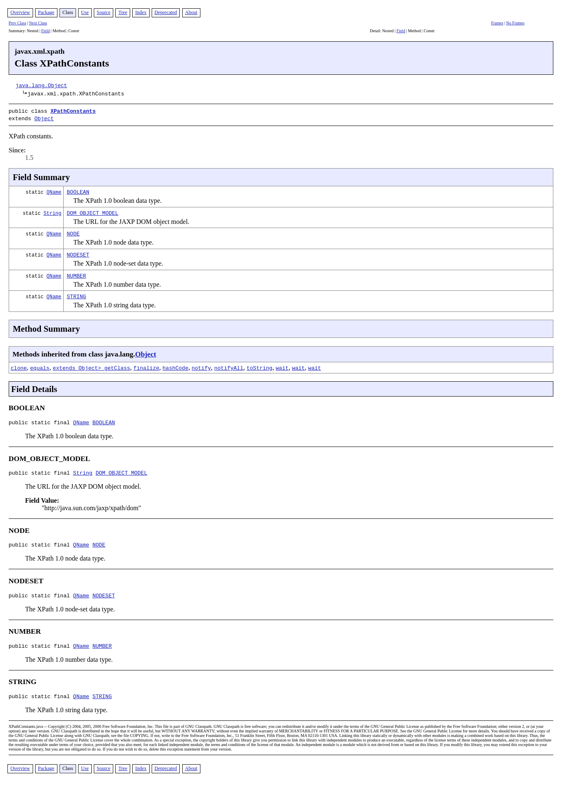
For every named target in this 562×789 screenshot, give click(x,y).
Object (44, 117)
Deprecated (166, 12)
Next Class (38, 23)
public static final (41, 421)
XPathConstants (72, 110)
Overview (20, 12)
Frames (497, 23)
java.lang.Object (41, 85)
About (191, 12)
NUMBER (76, 274)
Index (140, 12)
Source (103, 12)
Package (46, 12)
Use (85, 12)
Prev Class (17, 23)
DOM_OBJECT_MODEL (93, 211)
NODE (73, 231)
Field (45, 31)
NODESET (78, 253)
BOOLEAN (78, 190)
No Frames (515, 23)
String (52, 211)
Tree (122, 12)
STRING (76, 294)
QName (54, 190)
